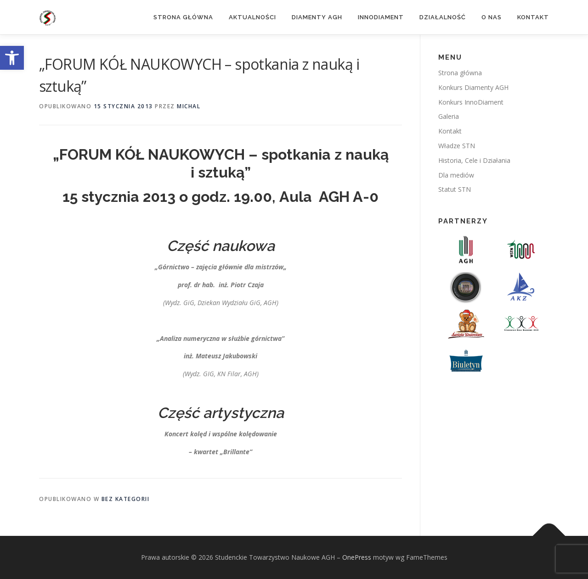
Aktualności (252, 17)
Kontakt (533, 17)
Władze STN (456, 145)
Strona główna (183, 17)
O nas (491, 17)
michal (188, 106)
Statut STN (454, 189)
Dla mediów (456, 175)
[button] (12, 58)
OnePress (356, 557)
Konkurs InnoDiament (470, 102)
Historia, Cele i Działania (474, 160)
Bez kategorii (126, 499)
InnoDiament (381, 17)
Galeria (448, 116)
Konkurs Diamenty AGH (473, 87)
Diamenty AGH (317, 17)
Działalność (442, 17)
